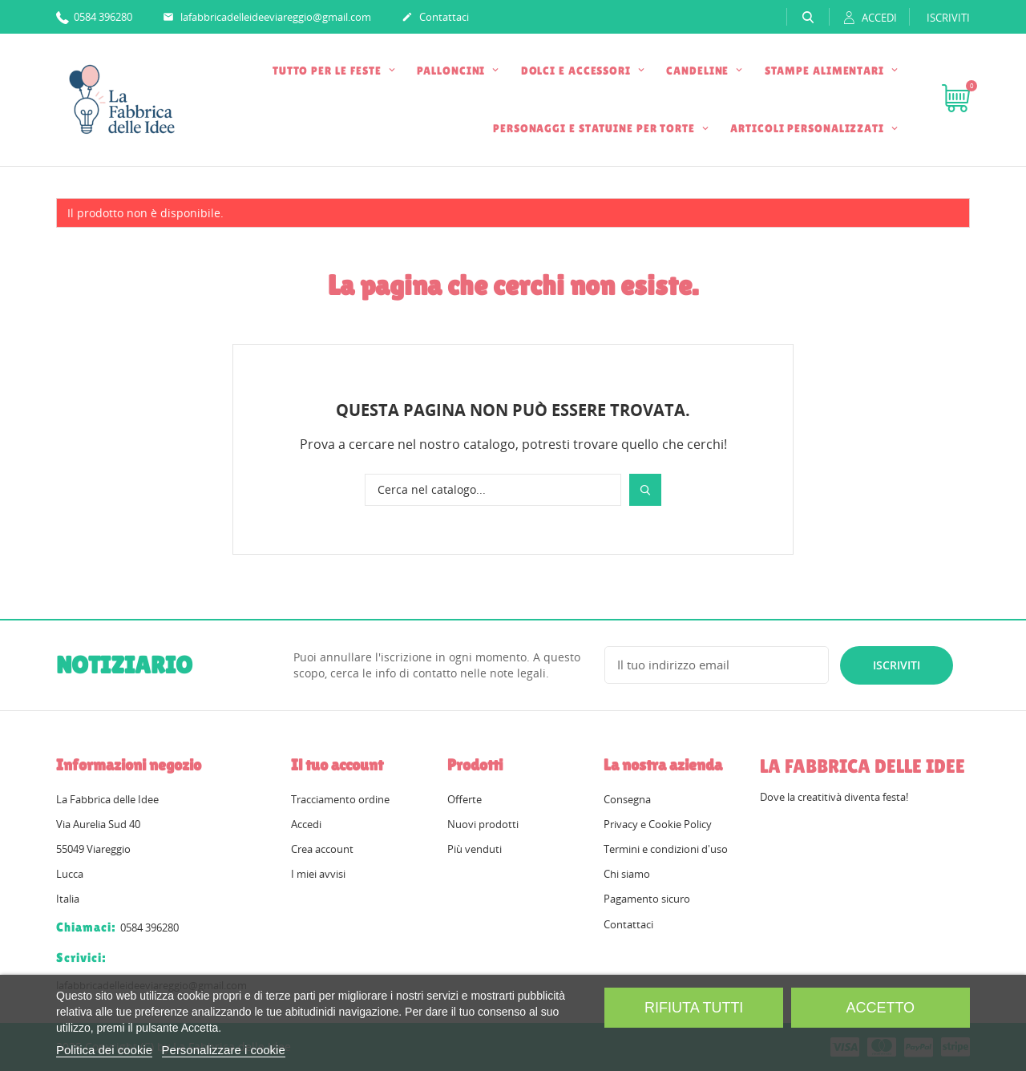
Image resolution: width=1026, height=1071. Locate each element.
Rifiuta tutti (693, 1008)
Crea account (322, 849)
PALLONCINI (452, 70)
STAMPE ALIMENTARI (826, 70)
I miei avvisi (318, 874)
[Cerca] (493, 490)
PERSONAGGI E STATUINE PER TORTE (595, 128)
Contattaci (435, 18)
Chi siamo (627, 874)
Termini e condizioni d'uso (666, 849)
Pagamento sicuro (647, 898)
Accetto (880, 1008)
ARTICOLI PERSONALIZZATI (808, 128)
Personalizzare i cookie (223, 1050)
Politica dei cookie (104, 1050)
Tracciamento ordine (340, 799)
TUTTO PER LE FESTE (329, 70)
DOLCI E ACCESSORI (577, 70)
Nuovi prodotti (483, 824)
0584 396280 (94, 16)
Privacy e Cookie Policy (658, 824)
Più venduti (474, 849)
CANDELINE (699, 70)
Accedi (306, 824)
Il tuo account (337, 765)
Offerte (464, 799)
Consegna (627, 799)
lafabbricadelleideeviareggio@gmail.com (267, 18)
